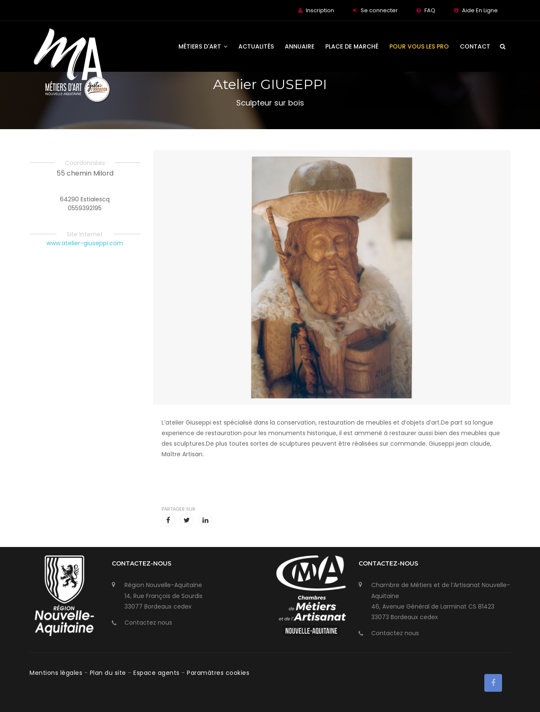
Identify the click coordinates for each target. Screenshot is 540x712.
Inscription (320, 10)
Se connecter (379, 10)
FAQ (429, 10)
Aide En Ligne (480, 10)
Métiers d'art (202, 46)
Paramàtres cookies (218, 673)
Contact (475, 46)
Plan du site (109, 673)
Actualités (256, 46)
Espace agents (157, 673)
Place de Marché (351, 46)
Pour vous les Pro (419, 46)
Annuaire (299, 46)
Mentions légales (57, 673)
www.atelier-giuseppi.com (84, 243)
